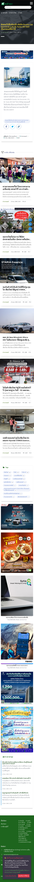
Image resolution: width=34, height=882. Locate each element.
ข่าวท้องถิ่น (21, 821)
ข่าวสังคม (29, 831)
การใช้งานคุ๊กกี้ (4, 827)
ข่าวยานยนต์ (5, 32)
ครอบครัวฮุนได (23, 485)
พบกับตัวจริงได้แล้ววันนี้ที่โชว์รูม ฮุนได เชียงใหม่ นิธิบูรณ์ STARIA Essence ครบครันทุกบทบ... (16, 288)
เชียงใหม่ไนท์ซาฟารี (23, 497)
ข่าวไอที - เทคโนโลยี (23, 835)
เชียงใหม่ (7, 472)
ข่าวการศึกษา (21, 822)
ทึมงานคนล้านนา (13, 136)
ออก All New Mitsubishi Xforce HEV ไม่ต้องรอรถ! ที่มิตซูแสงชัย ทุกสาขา (16, 338)
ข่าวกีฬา (29, 822)
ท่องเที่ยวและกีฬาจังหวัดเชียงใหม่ (13, 493)
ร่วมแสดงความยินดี (9, 485)
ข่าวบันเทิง (28, 826)
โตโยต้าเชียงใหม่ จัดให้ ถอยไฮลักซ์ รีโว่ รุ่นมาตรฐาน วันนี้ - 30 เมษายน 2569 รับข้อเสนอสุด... (17, 389)
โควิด (16, 472)
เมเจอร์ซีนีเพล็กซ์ (19, 475)
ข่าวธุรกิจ (28, 821)
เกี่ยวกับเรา (3, 824)
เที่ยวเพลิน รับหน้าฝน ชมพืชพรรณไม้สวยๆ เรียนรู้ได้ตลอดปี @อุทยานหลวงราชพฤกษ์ (17, 763)
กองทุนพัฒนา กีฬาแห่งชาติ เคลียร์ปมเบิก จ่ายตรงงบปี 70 (16, 778)
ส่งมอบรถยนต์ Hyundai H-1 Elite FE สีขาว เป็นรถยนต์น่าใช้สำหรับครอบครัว (16, 489)
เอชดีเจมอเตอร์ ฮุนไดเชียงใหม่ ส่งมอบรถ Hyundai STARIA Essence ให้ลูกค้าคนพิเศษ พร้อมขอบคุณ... (16, 439)
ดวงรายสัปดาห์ (22, 838)
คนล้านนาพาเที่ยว (22, 840)
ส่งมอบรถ (7, 475)
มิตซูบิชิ (7, 479)
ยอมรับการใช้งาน (24, 876)
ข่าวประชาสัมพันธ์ (22, 833)
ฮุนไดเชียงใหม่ (8, 482)
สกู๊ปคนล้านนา (22, 837)
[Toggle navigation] (31, 3)
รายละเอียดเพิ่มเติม (10, 876)
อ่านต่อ (20, 13)
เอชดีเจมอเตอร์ (21, 482)
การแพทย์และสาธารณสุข (24, 842)
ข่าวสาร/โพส (12, 13)
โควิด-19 (25, 472)
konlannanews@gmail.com (11, 854)
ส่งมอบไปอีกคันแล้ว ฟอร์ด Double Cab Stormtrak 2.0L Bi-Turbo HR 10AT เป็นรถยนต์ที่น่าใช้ (16, 121)
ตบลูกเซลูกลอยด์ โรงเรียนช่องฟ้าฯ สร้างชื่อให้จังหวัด (15, 793)
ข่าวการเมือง (21, 831)
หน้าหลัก (4, 13)
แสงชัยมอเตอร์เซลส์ (18, 479)
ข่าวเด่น (28, 824)
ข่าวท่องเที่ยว (21, 829)
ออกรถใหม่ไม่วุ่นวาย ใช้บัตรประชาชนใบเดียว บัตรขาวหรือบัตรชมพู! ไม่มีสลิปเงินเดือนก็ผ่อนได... (16, 238)
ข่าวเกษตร (21, 826)
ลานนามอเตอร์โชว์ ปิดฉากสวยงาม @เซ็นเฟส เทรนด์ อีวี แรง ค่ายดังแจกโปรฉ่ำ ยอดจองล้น (16, 187)
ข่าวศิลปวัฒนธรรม (23, 828)
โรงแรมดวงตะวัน (9, 497)
